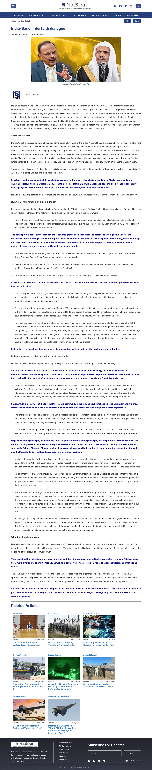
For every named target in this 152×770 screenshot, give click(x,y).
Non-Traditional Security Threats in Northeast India (61, 643)
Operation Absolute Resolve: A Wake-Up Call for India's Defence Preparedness (63, 686)
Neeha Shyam (53, 613)
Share (137, 21)
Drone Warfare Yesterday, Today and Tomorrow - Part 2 (98, 685)
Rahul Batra (52, 697)
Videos (117, 15)
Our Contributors (100, 15)
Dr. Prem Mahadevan (91, 613)
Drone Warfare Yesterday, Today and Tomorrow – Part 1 (27, 727)
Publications (63, 753)
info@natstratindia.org (132, 761)
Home (14, 21)
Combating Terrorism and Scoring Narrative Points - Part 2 (98, 645)
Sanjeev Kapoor (54, 655)
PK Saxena (17, 613)
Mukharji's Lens (59, 15)
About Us (18, 15)
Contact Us (132, 15)
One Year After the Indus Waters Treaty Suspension (26, 643)
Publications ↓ (79, 15)
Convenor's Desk (37, 15)
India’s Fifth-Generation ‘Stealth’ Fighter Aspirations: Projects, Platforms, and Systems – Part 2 (62, 729)
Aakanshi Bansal (90, 655)
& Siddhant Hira (63, 697)
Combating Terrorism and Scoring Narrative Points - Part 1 (28, 686)
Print (127, 21)
